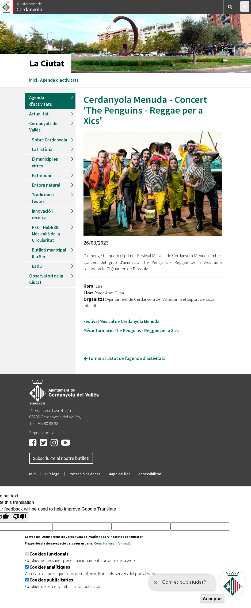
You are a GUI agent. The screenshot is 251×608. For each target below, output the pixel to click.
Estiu (37, 266)
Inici (33, 80)
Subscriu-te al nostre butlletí (61, 458)
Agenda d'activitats (59, 80)
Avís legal (52, 473)
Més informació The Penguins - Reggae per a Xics (131, 330)
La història (42, 149)
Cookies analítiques (49, 567)
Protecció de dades (84, 473)
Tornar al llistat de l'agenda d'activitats (124, 358)
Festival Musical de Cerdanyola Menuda (121, 321)
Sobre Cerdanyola (49, 140)
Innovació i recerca (42, 214)
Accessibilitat (150, 473)
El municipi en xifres (45, 162)
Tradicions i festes (43, 198)
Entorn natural (46, 185)
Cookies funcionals (49, 554)
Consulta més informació (112, 543)
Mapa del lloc (119, 473)
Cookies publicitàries (51, 580)
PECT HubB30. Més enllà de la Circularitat (46, 233)
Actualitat (39, 114)
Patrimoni (41, 175)
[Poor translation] (19, 517)
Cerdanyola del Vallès (44, 127)
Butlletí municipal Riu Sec (49, 253)
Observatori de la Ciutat (46, 279)
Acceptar (212, 598)
